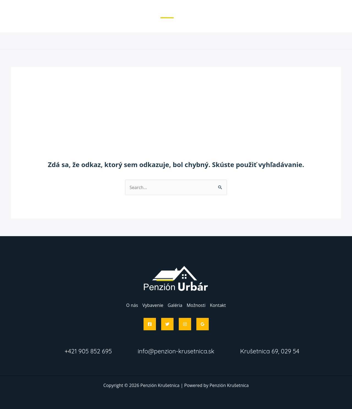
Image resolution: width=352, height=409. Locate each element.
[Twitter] (167, 324)
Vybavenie (148, 41)
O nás (123, 41)
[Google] (202, 324)
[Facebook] (150, 324)
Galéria (175, 41)
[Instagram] (185, 324)
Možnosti (200, 41)
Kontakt (227, 41)
